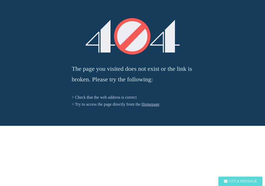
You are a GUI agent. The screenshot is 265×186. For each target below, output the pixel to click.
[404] (132, 36)
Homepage (150, 104)
